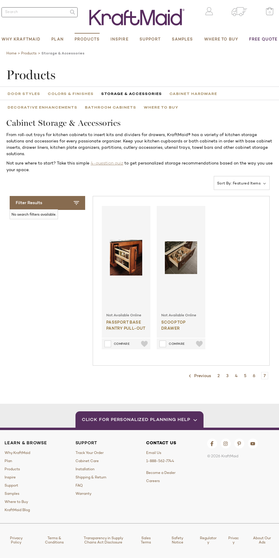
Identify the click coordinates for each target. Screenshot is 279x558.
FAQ (79, 485)
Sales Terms (146, 540)
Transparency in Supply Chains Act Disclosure (103, 540)
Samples (182, 39)
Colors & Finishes (71, 93)
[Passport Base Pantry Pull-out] (126, 258)
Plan (57, 39)
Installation (85, 469)
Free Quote (263, 39)
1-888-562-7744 (160, 461)
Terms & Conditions (54, 540)
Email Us (153, 453)
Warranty (83, 493)
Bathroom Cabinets (110, 107)
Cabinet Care (87, 461)
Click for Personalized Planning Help (139, 419)
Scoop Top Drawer (173, 325)
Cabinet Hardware (193, 93)
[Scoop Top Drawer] (181, 258)
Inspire (120, 39)
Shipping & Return (90, 477)
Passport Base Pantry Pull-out (126, 325)
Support (150, 39)
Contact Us (161, 442)
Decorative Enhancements (42, 107)
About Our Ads (262, 540)
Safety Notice (177, 540)
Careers (153, 481)
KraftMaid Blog (17, 510)
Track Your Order (89, 453)
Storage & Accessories (131, 93)
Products (87, 39)
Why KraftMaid (21, 39)
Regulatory (208, 540)
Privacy (233, 540)
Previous (199, 376)
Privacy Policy (16, 540)
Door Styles (24, 93)
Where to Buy (221, 39)
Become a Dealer (160, 473)
